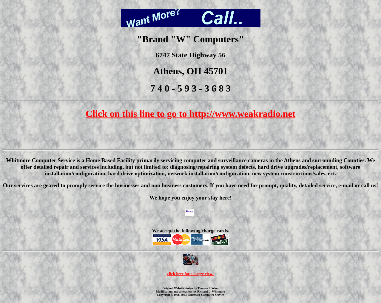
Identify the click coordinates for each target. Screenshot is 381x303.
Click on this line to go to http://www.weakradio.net (190, 113)
